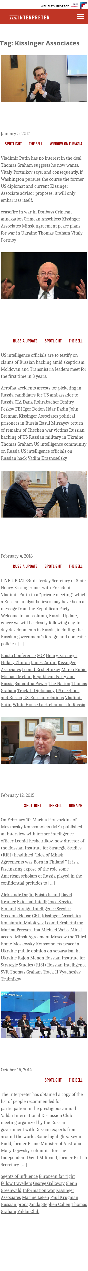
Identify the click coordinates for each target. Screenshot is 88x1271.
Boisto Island (47, 894)
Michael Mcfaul (16, 676)
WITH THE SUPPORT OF (55, 6)
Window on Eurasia (66, 144)
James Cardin (44, 662)
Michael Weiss (55, 930)
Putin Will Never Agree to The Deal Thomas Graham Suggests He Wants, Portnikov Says (43, 117)
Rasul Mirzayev (54, 423)
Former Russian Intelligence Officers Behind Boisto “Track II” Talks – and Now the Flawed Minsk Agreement (43, 779)
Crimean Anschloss (42, 219)
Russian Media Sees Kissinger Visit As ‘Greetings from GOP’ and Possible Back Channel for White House (41, 536)
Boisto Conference (18, 655)
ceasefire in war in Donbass (27, 212)
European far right (57, 1176)
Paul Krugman (64, 1197)
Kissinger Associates (38, 416)
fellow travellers (16, 1183)
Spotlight (13, 144)
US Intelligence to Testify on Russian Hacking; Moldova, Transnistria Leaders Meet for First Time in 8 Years (42, 318)
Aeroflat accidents (18, 388)
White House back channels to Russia (49, 704)
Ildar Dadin (57, 409)
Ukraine (75, 806)
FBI (18, 409)
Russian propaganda (21, 1204)
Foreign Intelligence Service (44, 908)
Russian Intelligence (67, 965)
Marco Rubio (73, 669)
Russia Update (25, 341)
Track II (50, 972)
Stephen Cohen (56, 1204)
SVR (5, 972)
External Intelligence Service (45, 901)
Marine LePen (35, 1197)
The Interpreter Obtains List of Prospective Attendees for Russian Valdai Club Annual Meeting (40, 1053)
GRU (36, 915)
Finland (8, 908)
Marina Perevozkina (20, 930)
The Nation (59, 683)
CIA (18, 402)
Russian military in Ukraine (56, 437)
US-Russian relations (43, 697)
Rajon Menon (31, 958)
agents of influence (19, 1176)
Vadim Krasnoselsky (47, 458)
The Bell (35, 144)
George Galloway (49, 1183)
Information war (39, 1190)
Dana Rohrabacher (41, 402)
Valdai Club (28, 1211)
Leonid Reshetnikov (41, 669)
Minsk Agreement (39, 226)
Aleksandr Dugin (17, 894)
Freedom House (16, 915)
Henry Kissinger (61, 655)
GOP (41, 655)
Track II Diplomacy (36, 690)
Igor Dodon (34, 409)
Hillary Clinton (15, 662)
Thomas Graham (54, 233)
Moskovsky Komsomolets (37, 944)
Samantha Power (31, 683)
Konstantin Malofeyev (22, 923)
